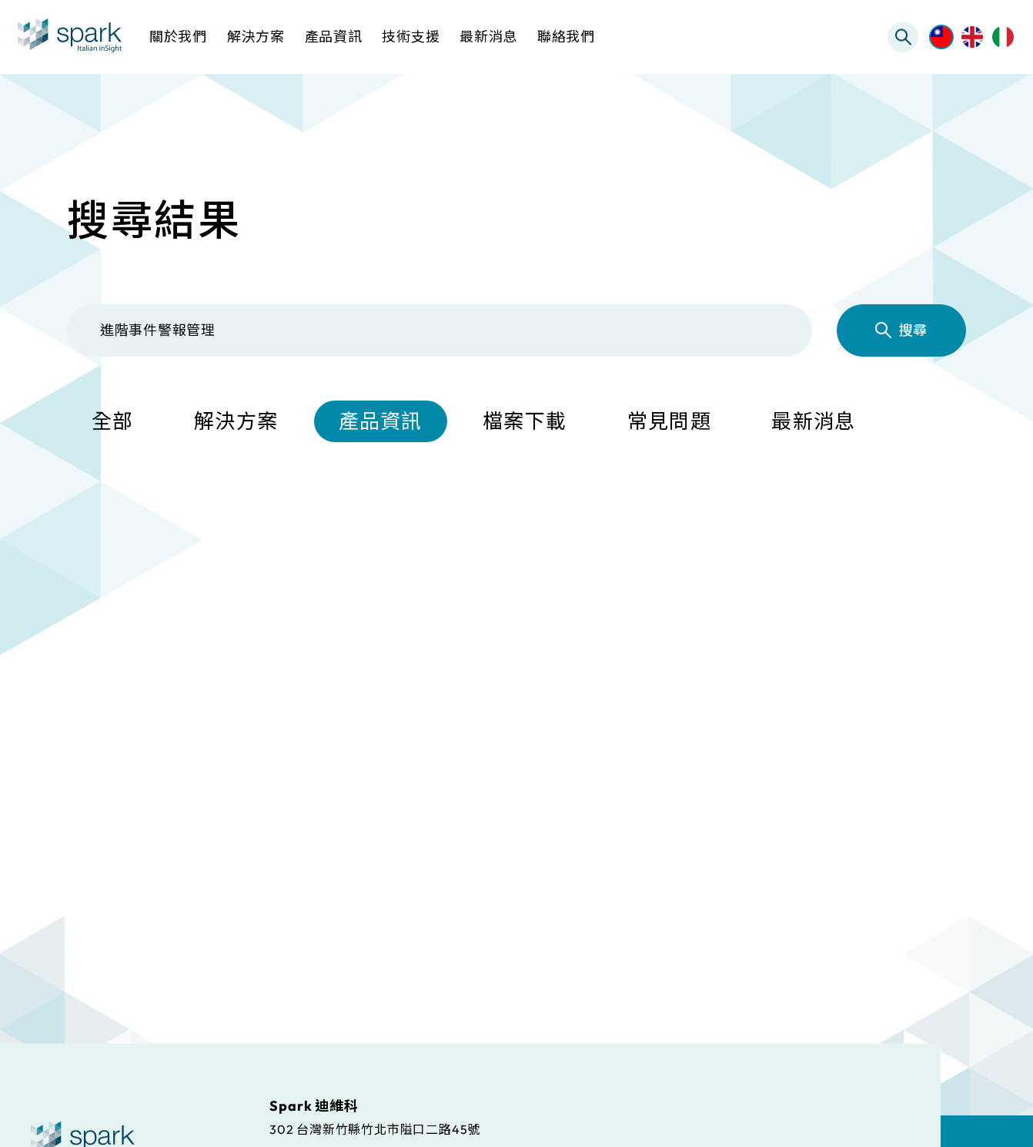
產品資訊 (381, 421)
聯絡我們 (566, 36)
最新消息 (813, 421)
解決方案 (236, 421)
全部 (113, 421)
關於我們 (178, 36)
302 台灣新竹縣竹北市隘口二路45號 (374, 1128)
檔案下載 (525, 421)
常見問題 (669, 421)
